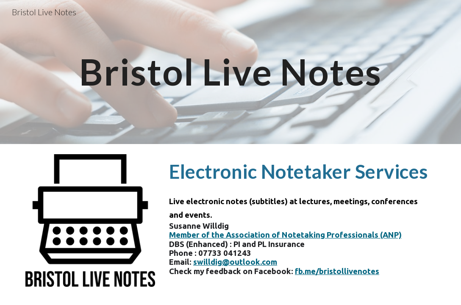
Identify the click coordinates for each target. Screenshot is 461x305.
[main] (230, 71)
